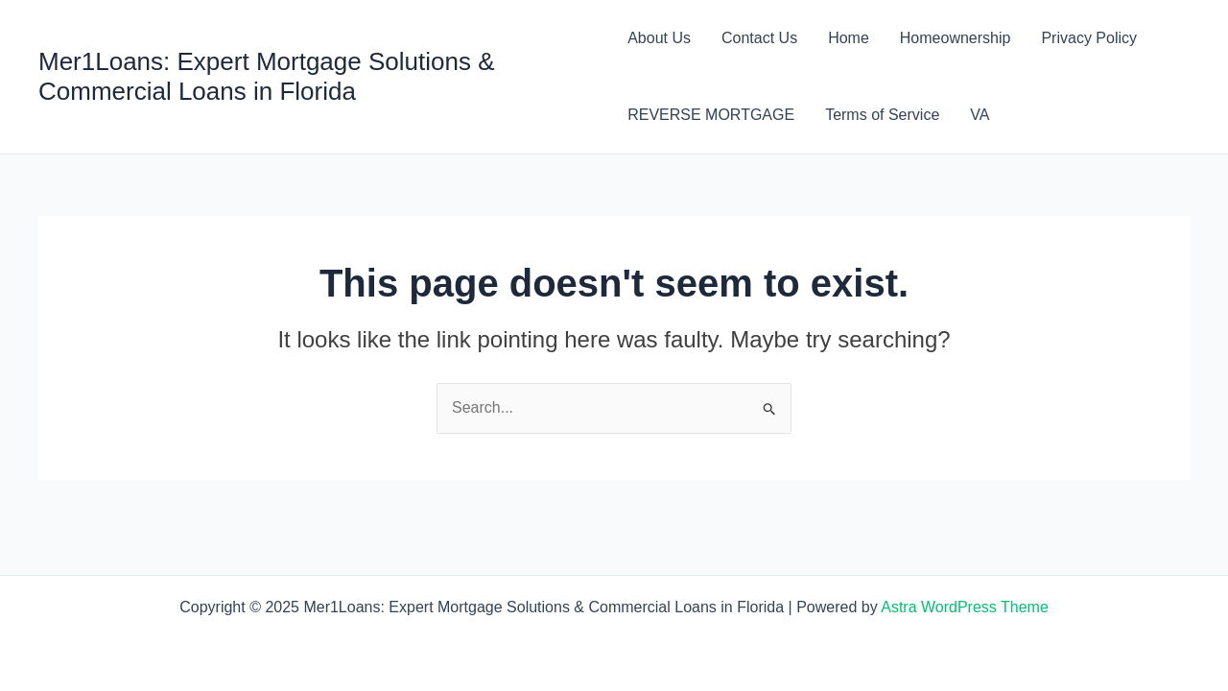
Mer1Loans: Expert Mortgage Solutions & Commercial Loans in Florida (266, 76)
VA (979, 115)
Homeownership (955, 38)
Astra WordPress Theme (965, 607)
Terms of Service (882, 115)
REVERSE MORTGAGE (710, 115)
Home (848, 38)
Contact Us (759, 38)
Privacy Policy (1089, 38)
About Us (659, 38)
